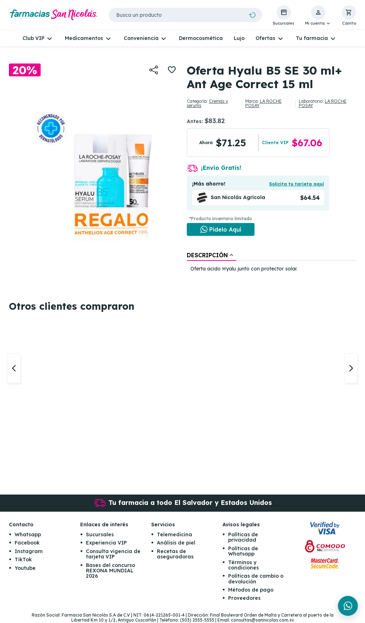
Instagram (29, 551)
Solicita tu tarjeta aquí (296, 184)
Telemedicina (174, 534)
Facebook (27, 543)
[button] (318, 15)
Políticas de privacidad (243, 537)
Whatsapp (28, 534)
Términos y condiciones (243, 565)
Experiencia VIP (106, 543)
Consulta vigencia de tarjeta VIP (113, 554)
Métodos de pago (250, 590)
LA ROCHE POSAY (263, 103)
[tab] (211, 255)
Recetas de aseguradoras (175, 554)
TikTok (23, 559)
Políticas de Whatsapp (243, 551)
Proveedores (244, 598)
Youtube (25, 568)
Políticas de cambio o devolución (255, 578)
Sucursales (100, 534)
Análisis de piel (176, 543)
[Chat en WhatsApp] (221, 229)
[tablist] (271, 262)
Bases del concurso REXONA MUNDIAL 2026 (110, 570)
